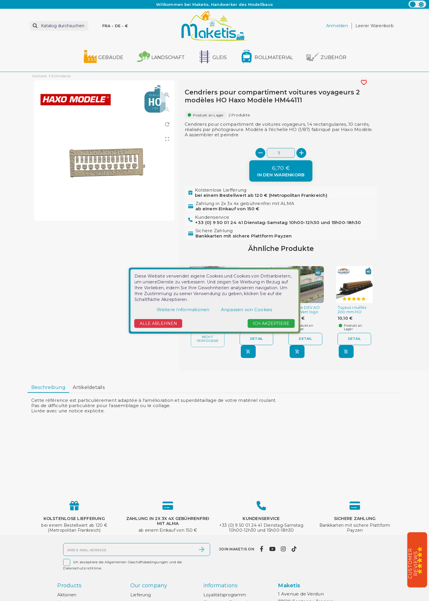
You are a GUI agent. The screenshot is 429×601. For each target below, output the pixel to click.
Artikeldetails (89, 387)
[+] (301, 153)
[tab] (48, 388)
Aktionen (66, 594)
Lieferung (140, 594)
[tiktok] (294, 549)
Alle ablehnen (158, 323)
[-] (260, 153)
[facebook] (261, 549)
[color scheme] (417, 4)
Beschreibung (48, 387)
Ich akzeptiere (271, 323)
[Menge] (281, 153)
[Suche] (59, 26)
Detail (256, 339)
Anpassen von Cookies (246, 309)
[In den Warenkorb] (280, 171)
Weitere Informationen (183, 309)
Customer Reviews (412, 563)
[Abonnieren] (201, 549)
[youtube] (272, 549)
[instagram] (283, 549)
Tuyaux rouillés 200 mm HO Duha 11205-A (352, 311)
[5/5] (421, 560)
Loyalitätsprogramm (224, 594)
